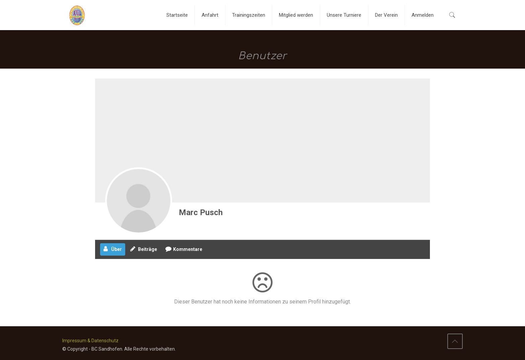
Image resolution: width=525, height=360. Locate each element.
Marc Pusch (201, 212)
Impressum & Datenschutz (90, 340)
